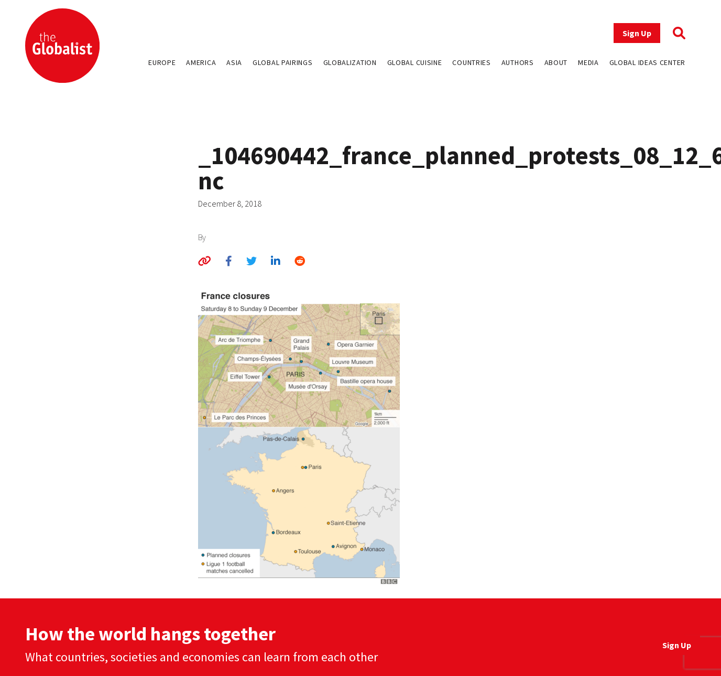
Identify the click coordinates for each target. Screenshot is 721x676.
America (201, 62)
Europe (162, 62)
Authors (517, 62)
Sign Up (636, 33)
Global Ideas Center (647, 62)
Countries (471, 62)
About (556, 62)
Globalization (350, 62)
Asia (234, 62)
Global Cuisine (414, 62)
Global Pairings (283, 62)
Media (588, 62)
